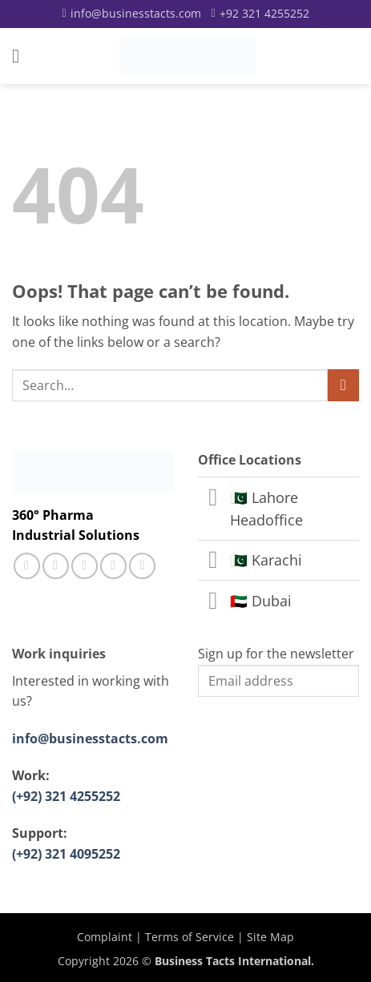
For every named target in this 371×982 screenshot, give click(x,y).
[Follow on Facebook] (27, 566)
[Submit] (343, 384)
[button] (21, 55)
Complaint (104, 936)
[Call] (260, 13)
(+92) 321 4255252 (66, 796)
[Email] (131, 13)
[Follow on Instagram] (55, 566)
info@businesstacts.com (90, 738)
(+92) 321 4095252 (66, 854)
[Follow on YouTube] (142, 566)
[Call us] (84, 566)
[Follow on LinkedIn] (113, 566)
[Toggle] (213, 499)
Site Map (270, 936)
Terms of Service (189, 936)
